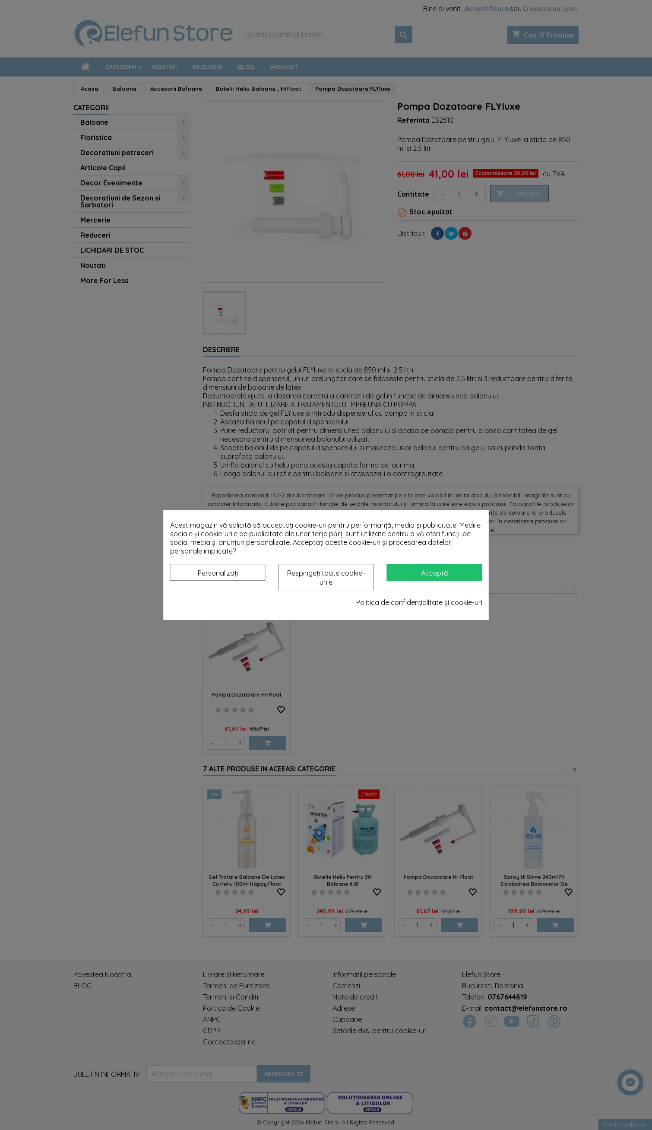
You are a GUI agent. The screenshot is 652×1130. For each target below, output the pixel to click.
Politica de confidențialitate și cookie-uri (419, 602)
